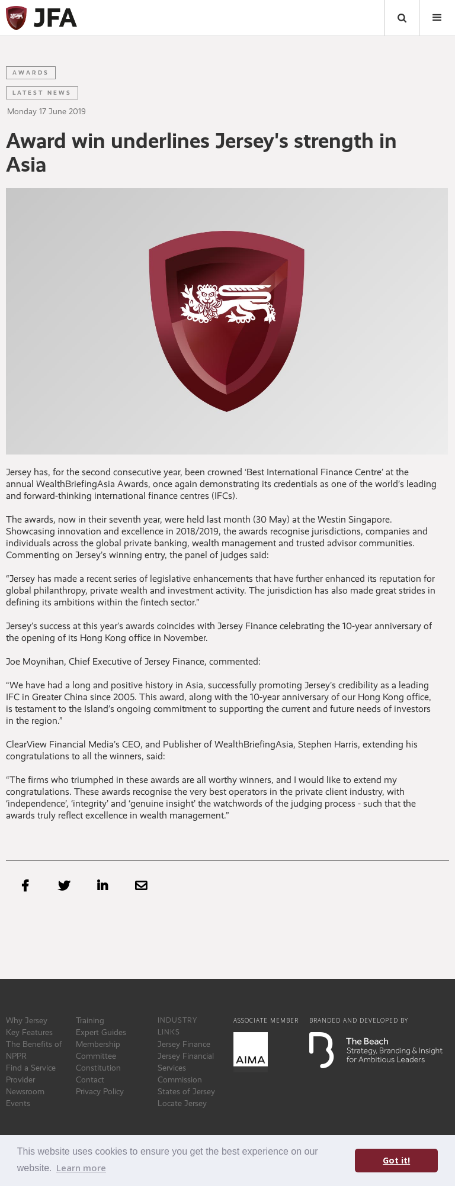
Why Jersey (26, 1020)
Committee (96, 1056)
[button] (437, 18)
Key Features (29, 1032)
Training (90, 1020)
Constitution (98, 1067)
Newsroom (25, 1091)
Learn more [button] (81, 1168)
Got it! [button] (396, 1160)
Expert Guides (101, 1032)
